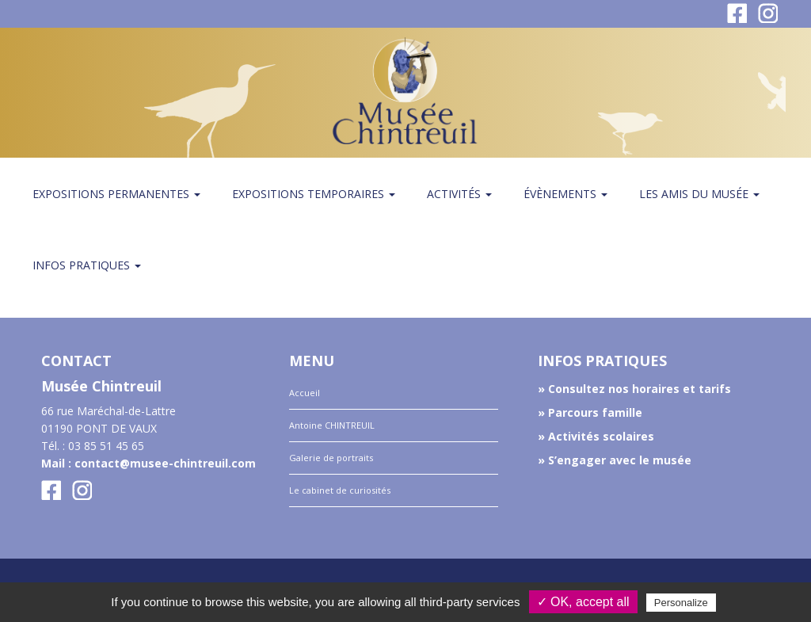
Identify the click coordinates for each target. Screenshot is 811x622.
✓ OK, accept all (583, 602)
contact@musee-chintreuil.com (165, 463)
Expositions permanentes (116, 193)
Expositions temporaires (313, 193)
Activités (459, 193)
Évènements (565, 193)
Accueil (304, 393)
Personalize (681, 603)
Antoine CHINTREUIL (332, 425)
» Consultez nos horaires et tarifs (634, 388)
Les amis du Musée (699, 193)
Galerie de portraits (331, 458)
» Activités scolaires (596, 436)
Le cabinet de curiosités (339, 490)
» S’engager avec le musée (614, 459)
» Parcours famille (590, 412)
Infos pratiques (86, 265)
